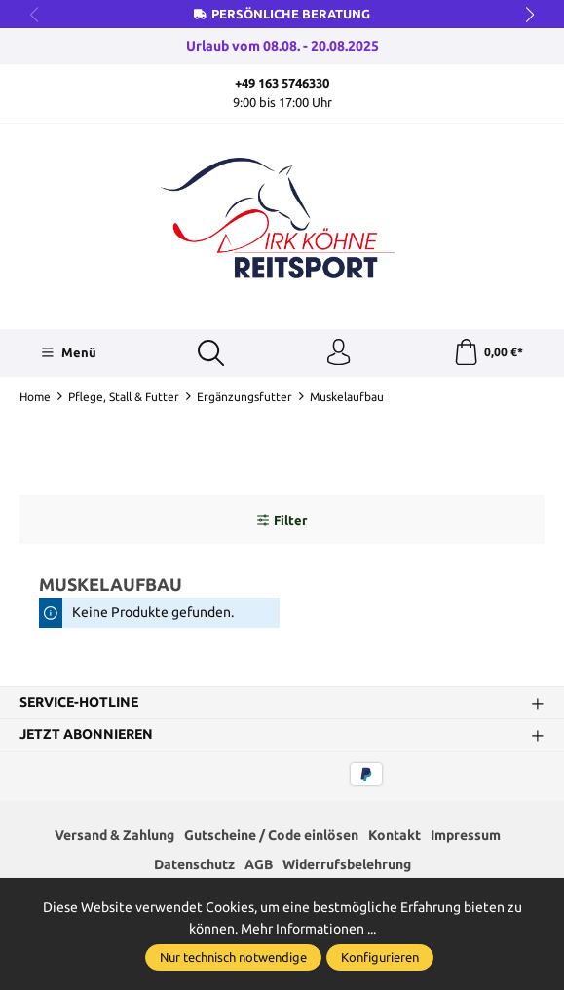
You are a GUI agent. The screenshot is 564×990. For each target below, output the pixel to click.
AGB (258, 868)
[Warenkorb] (487, 354)
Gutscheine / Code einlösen (271, 837)
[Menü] (67, 354)
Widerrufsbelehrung (346, 868)
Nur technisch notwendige (233, 957)
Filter (282, 523)
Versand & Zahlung (114, 837)
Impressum (466, 837)
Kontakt (394, 837)
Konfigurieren (380, 957)
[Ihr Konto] (337, 354)
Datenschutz (194, 868)
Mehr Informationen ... (308, 928)
